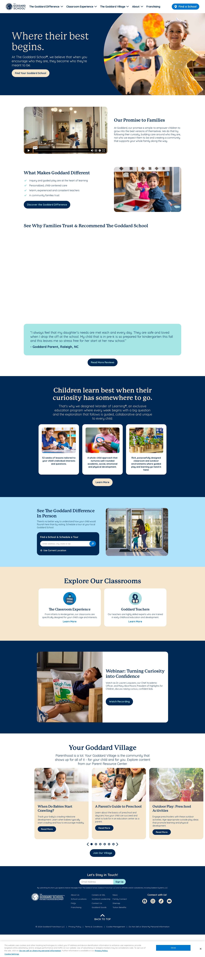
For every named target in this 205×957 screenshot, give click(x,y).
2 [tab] (96, 844)
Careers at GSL (98, 895)
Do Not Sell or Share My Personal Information (149, 926)
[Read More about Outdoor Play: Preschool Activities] (162, 832)
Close (173, 948)
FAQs (73, 903)
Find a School (186, 6)
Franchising (153, 6)
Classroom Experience (79, 6)
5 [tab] (109, 844)
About (135, 6)
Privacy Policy (74, 926)
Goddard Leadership (101, 899)
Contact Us (97, 903)
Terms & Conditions (93, 926)
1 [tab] (91, 844)
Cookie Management (115, 926)
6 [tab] (113, 844)
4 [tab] (105, 844)
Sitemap (116, 903)
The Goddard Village (112, 6)
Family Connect (120, 899)
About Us (75, 895)
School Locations (79, 899)
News (115, 895)
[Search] (92, 543)
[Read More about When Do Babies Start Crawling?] (47, 829)
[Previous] (87, 844)
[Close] (201, 949)
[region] (102, 949)
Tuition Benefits (119, 907)
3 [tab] (100, 844)
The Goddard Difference (44, 6)
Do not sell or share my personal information (40, 950)
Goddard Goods (99, 907)
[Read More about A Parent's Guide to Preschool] (104, 828)
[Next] (117, 844)
